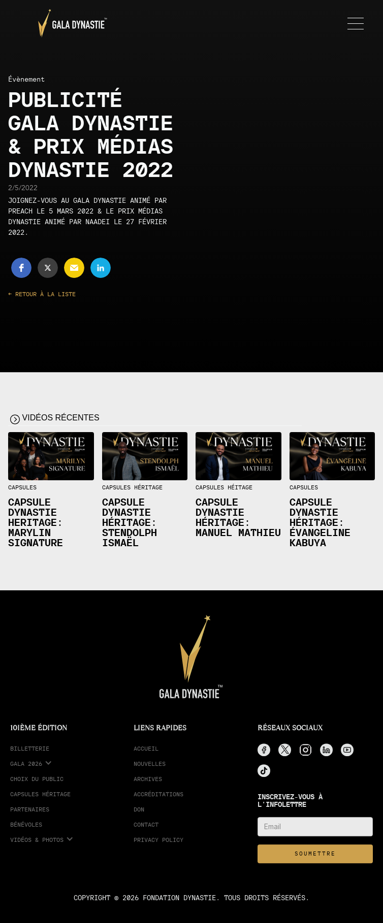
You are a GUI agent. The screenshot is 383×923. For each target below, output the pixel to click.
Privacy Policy (158, 843)
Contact (146, 828)
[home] (70, 23)
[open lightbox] (51, 456)
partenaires (29, 813)
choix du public (36, 783)
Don (139, 813)
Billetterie (29, 752)
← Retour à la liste (42, 294)
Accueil (146, 752)
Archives (148, 783)
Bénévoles (26, 828)
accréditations (158, 798)
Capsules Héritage (40, 798)
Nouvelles (150, 767)
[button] (353, 23)
